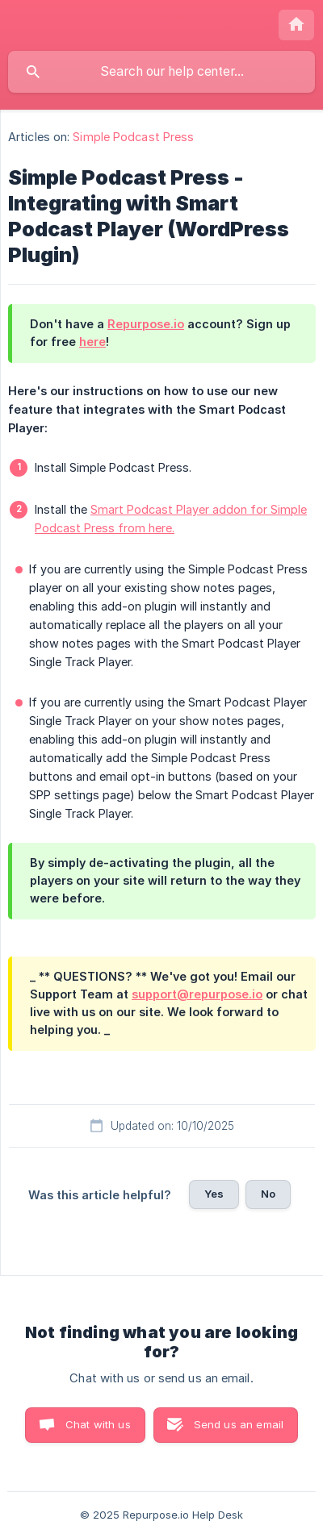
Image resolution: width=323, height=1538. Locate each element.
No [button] (268, 1193)
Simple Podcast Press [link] (133, 137)
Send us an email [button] (238, 1424)
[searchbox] (161, 72)
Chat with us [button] (98, 1424)
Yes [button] (214, 1193)
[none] (296, 25)
